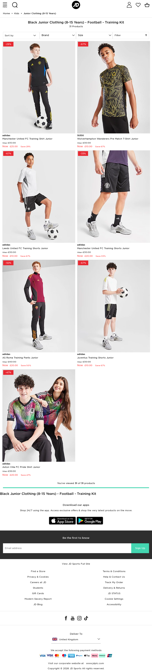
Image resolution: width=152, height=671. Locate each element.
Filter (131, 35)
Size (80, 35)
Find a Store (38, 571)
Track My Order (114, 582)
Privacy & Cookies (38, 576)
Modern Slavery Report (38, 598)
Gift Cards (38, 593)
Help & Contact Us (114, 576)
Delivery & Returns (114, 587)
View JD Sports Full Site (76, 563)
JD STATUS (114, 593)
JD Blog (38, 604)
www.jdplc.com (94, 663)
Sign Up (140, 548)
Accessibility (114, 604)
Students (38, 587)
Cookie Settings (114, 598)
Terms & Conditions (114, 571)
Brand (45, 35)
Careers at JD (38, 582)
